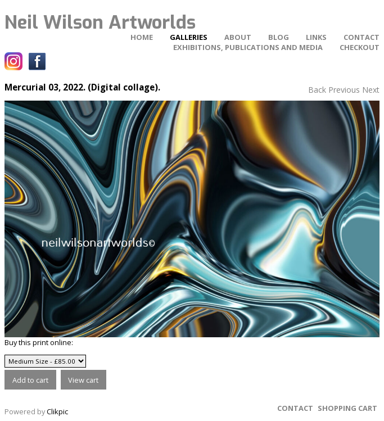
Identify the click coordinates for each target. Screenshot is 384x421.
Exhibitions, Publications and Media (248, 47)
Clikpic (57, 411)
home (141, 37)
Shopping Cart (347, 408)
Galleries (188, 37)
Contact (362, 37)
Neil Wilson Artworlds (100, 22)
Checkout (360, 47)
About (237, 37)
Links (316, 37)
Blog (278, 37)
